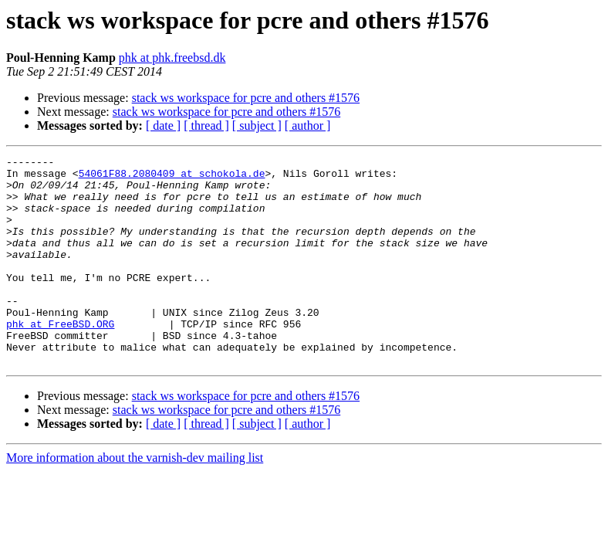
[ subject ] (257, 125)
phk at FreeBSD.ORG (60, 358)
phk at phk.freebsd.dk (172, 57)
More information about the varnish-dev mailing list (134, 499)
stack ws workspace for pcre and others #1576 (246, 97)
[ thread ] (206, 125)
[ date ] (163, 125)
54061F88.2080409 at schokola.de (172, 178)
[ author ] (308, 125)
